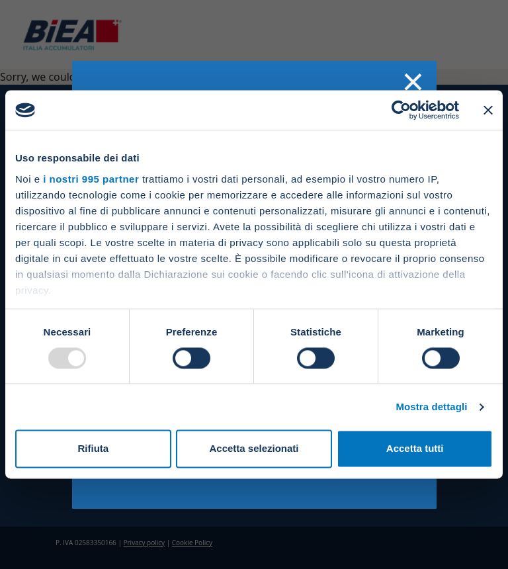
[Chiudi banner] (488, 109)
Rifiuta (92, 449)
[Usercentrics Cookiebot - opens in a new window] (401, 110)
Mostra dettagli (431, 406)
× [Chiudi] (413, 81)
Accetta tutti (415, 449)
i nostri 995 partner (91, 179)
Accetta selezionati (253, 449)
